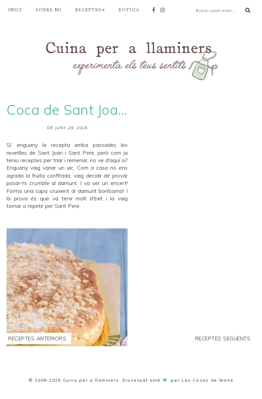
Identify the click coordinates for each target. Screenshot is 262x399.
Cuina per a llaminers (91, 380)
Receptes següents (223, 338)
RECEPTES (90, 9)
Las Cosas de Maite (207, 380)
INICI (15, 9)
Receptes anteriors (37, 338)
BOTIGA (128, 9)
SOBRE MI (49, 9)
